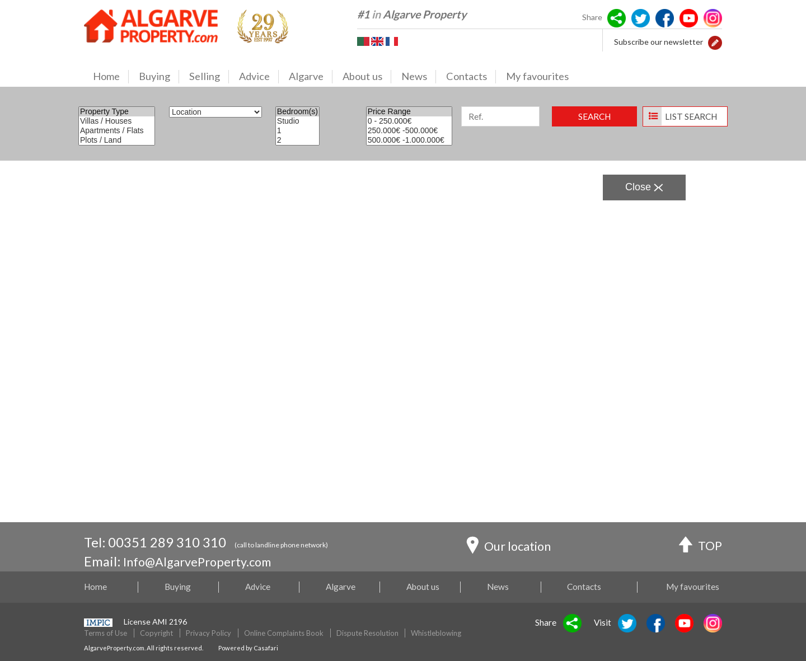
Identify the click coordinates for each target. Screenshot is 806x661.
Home (111, 76)
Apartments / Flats (116, 130)
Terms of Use (105, 633)
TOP (699, 544)
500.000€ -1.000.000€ (409, 140)
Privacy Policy (208, 633)
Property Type (116, 111)
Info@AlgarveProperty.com (203, 561)
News (418, 76)
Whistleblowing (436, 633)
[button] (715, 41)
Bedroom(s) (297, 111)
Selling (209, 76)
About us (367, 76)
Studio (297, 121)
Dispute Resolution (367, 633)
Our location (511, 545)
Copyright (156, 633)
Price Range (409, 111)
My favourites (537, 76)
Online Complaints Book (284, 633)
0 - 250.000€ (409, 121)
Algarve (310, 76)
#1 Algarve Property (411, 14)
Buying (159, 76)
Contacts (471, 76)
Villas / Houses (116, 121)
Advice (259, 76)
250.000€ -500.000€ (409, 130)
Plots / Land (116, 140)
